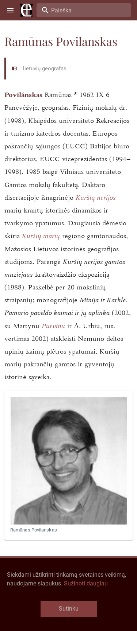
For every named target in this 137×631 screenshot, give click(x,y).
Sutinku (69, 608)
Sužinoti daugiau (86, 583)
